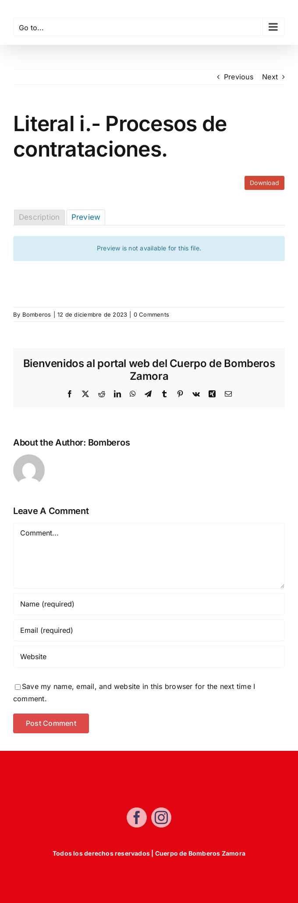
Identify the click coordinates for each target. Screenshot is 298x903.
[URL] (149, 656)
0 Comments (151, 314)
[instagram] (161, 820)
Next (270, 76)
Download (264, 182)
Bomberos (36, 314)
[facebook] (137, 820)
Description (39, 217)
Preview (86, 217)
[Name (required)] (149, 604)
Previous (238, 76)
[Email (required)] (149, 630)
